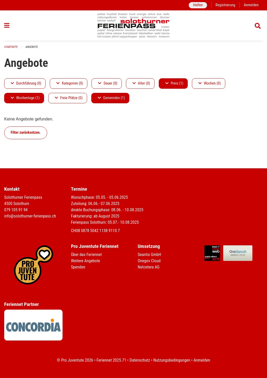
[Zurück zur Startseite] (134, 25)
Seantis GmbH (149, 254)
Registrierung (225, 5)
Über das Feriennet (86, 254)
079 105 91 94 (16, 209)
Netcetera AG (149, 267)
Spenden (78, 267)
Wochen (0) (209, 83)
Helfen (198, 5)
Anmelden (251, 5)
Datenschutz (140, 360)
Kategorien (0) (69, 83)
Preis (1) (174, 83)
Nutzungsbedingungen (171, 360)
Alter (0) (141, 83)
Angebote (32, 47)
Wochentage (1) (25, 98)
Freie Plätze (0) (69, 98)
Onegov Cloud (149, 260)
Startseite (11, 47)
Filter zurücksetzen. (26, 132)
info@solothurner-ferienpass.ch (30, 216)
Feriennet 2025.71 (111, 360)
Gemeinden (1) (111, 98)
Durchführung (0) (26, 83)
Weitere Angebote (85, 260)
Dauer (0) (107, 83)
